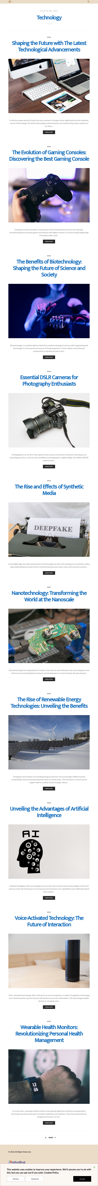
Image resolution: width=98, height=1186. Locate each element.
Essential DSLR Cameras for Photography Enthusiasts (49, 381)
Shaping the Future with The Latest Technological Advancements (49, 47)
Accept (82, 1179)
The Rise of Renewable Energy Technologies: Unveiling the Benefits (49, 703)
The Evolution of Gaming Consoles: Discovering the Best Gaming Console (49, 156)
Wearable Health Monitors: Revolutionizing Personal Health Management (49, 1034)
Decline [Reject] (16, 1179)
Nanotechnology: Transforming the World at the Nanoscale (48, 596)
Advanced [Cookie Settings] (35, 1179)
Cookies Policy (51, 1172)
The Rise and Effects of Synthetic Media (49, 490)
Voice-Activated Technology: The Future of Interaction (49, 921)
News (49, 37)
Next (51, 1137)
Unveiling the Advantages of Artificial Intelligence (49, 812)
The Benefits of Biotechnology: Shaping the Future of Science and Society (49, 268)
